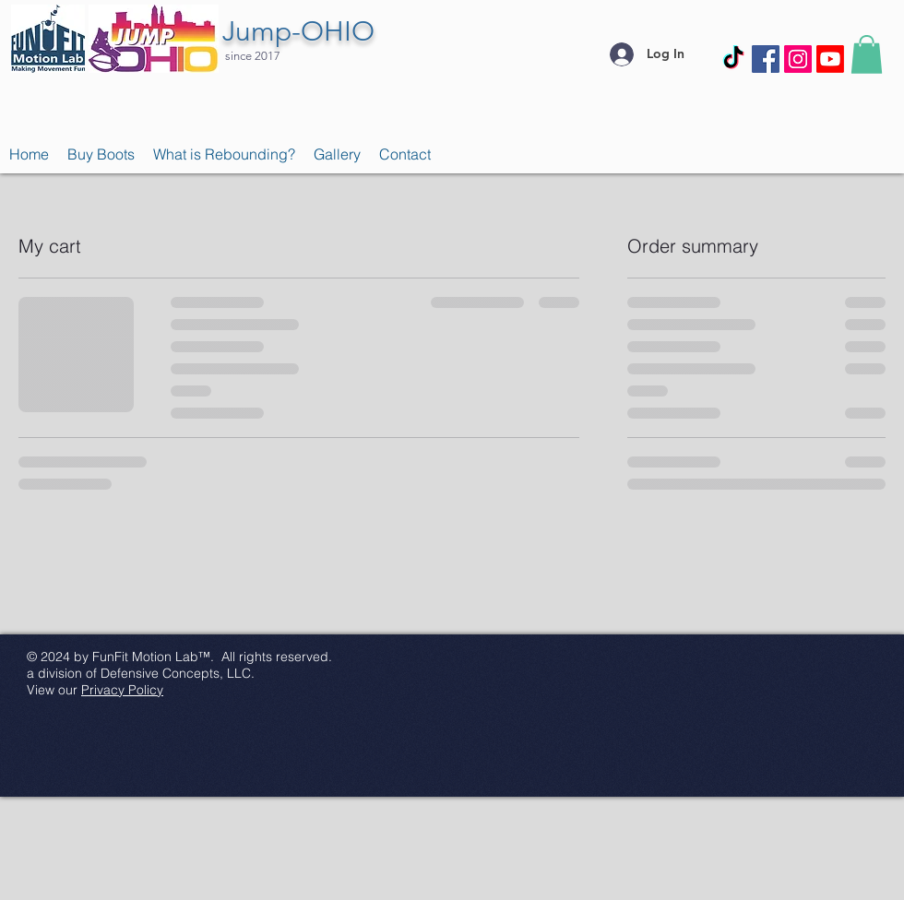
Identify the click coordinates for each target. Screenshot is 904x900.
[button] (866, 54)
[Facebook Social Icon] (765, 59)
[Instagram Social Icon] (798, 59)
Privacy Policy (122, 689)
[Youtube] (830, 59)
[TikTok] (733, 59)
